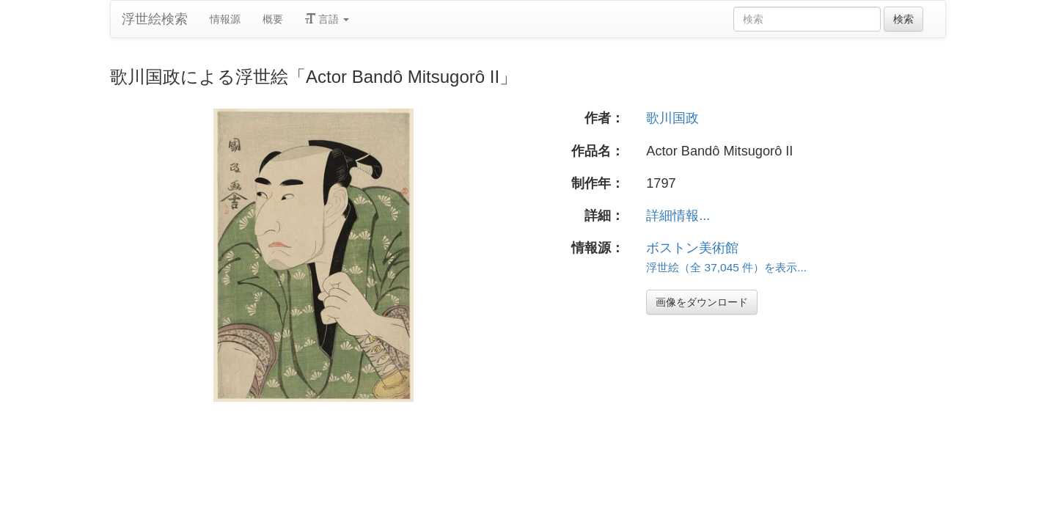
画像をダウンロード (702, 302)
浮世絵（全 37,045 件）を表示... (726, 267)
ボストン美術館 (692, 248)
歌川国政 (672, 118)
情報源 (225, 19)
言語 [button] (327, 19)
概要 (273, 19)
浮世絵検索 (155, 19)
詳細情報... (678, 215)
